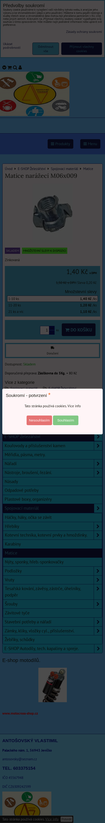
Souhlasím (65, 420)
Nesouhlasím (39, 420)
